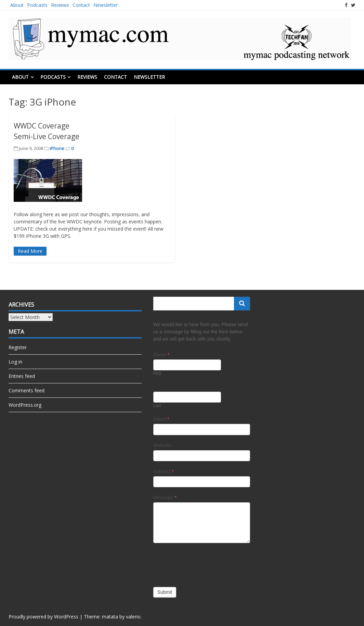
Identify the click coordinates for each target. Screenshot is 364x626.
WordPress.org (25, 405)
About (17, 5)
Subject (163, 471)
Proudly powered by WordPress (43, 616)
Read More (30, 251)
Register (18, 347)
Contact (81, 5)
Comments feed (26, 390)
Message (165, 497)
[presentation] (205, 563)
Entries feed (22, 376)
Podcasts (37, 5)
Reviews (60, 5)
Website (162, 445)
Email (161, 419)
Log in (15, 361)
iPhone (57, 148)
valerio (133, 616)
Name (161, 354)
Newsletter (105, 5)
